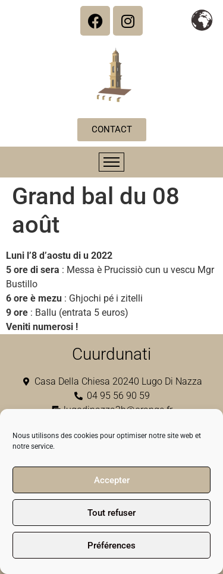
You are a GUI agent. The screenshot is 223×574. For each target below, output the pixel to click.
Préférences (111, 545)
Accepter (112, 480)
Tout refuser (111, 513)
